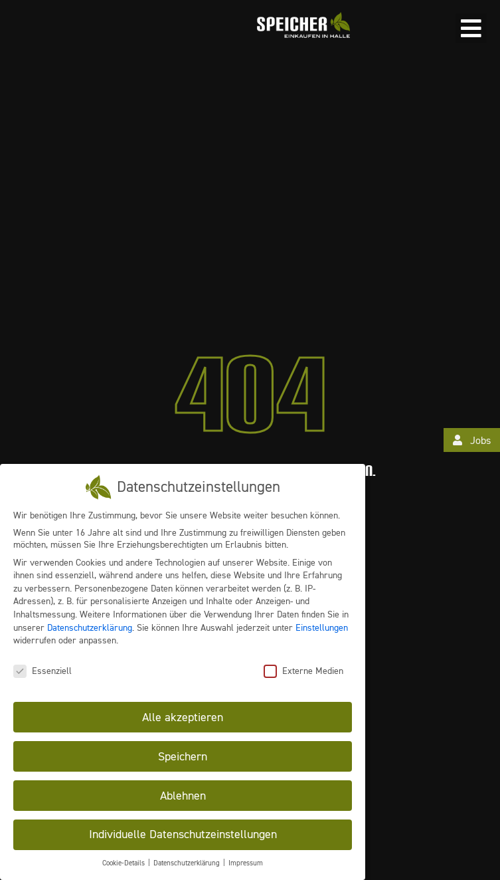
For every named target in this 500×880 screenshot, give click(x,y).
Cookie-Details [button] (124, 863)
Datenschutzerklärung (89, 627)
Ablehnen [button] (183, 795)
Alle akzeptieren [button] (182, 716)
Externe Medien (303, 671)
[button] (471, 28)
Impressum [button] (245, 863)
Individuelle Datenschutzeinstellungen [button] (183, 834)
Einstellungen (321, 627)
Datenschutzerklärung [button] (187, 863)
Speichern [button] (182, 755)
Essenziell (42, 671)
